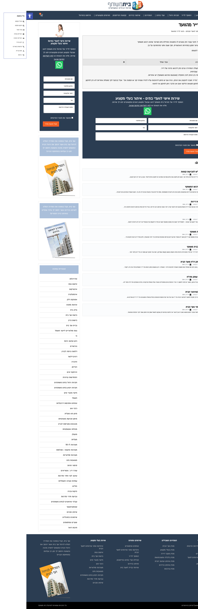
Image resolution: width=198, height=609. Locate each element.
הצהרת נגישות (178, 575)
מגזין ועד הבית (142, 546)
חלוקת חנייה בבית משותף (172, 246)
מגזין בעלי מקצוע (141, 550)
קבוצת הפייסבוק (177, 563)
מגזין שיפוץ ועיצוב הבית (138, 561)
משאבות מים (71, 571)
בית (182, 550)
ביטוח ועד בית (71, 556)
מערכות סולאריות (70, 567)
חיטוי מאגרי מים (70, 560)
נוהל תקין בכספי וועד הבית (171, 307)
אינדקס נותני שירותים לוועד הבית (172, 558)
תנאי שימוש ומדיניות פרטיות (172, 546)
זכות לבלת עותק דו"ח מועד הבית (169, 262)
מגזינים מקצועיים (177, 553)
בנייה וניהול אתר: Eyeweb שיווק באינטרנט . (170, 605)
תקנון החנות (179, 571)
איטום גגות (72, 552)
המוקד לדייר (107, 556)
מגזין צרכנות (143, 569)
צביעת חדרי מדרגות (69, 579)
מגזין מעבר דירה (141, 553)
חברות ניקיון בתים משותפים (65, 575)
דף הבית (183, 31)
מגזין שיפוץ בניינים (140, 565)
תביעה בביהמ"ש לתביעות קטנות (169, 171)
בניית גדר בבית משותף (174, 231)
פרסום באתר (178, 567)
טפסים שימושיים (105, 546)
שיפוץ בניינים (107, 563)
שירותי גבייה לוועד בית (103, 567)
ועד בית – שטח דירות (174, 201)
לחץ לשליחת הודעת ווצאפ (113, 105)
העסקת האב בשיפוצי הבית (171, 292)
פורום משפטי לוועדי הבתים (169, 31)
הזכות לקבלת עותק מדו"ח (172, 277)
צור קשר (180, 579)
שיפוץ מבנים (71, 582)
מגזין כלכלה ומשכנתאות (138, 557)
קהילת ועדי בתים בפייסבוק (101, 560)
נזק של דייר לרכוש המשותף (171, 186)
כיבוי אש (73, 563)
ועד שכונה (179, 216)
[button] (3, 16)
